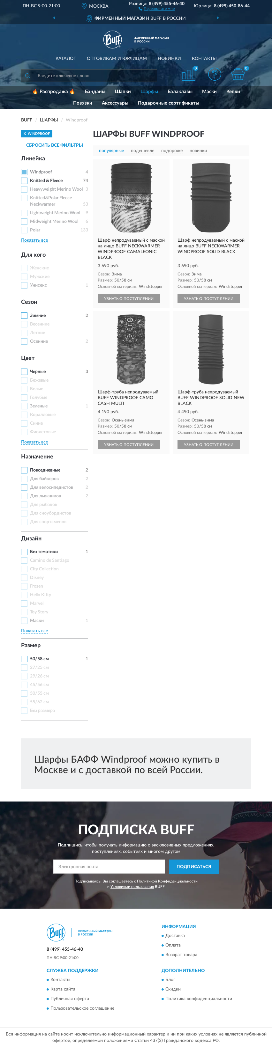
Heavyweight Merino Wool (56, 189)
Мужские (39, 277)
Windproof (41, 172)
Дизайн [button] (31, 539)
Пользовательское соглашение (82, 1009)
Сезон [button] (29, 302)
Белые (36, 389)
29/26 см (39, 676)
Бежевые (39, 380)
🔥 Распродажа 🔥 (53, 91)
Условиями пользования (132, 887)
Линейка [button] (33, 159)
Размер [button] (31, 645)
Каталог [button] (66, 58)
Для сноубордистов (50, 513)
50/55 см (39, 693)
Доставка (175, 936)
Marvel (36, 603)
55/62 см (39, 702)
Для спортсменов (48, 522)
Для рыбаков (43, 504)
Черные (38, 372)
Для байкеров (44, 479)
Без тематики (44, 552)
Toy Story (39, 612)
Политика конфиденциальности (198, 999)
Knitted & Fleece (46, 181)
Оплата (173, 945)
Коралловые (43, 415)
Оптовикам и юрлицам (117, 58)
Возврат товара (181, 955)
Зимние (38, 315)
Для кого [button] (33, 255)
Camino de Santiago (49, 560)
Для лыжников (45, 496)
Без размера (42, 710)
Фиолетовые (43, 432)
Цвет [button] (27, 358)
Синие (36, 423)
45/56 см (39, 685)
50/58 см (39, 659)
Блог (170, 980)
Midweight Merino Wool (54, 221)
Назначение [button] (37, 457)
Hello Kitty (40, 595)
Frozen (36, 586)
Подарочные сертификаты (168, 103)
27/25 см (39, 667)
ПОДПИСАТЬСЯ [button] (194, 867)
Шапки (123, 91)
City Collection (44, 569)
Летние (37, 333)
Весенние (39, 324)
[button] (157, 8)
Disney (37, 577)
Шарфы (149, 91)
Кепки (233, 91)
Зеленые (39, 406)
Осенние (39, 341)
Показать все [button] (34, 240)
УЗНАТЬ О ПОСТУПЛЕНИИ (129, 299)
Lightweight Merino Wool (55, 213)
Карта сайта (62, 989)
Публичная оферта (69, 999)
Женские (39, 268)
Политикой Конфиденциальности (167, 881)
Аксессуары (115, 103)
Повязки (82, 103)
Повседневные (45, 470)
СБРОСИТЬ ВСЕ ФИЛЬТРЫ (54, 145)
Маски (209, 91)
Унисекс (38, 285)
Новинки (169, 58)
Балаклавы (180, 91)
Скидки (173, 989)
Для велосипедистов (51, 487)
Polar (35, 230)
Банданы (95, 91)
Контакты (204, 58)
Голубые (38, 397)
